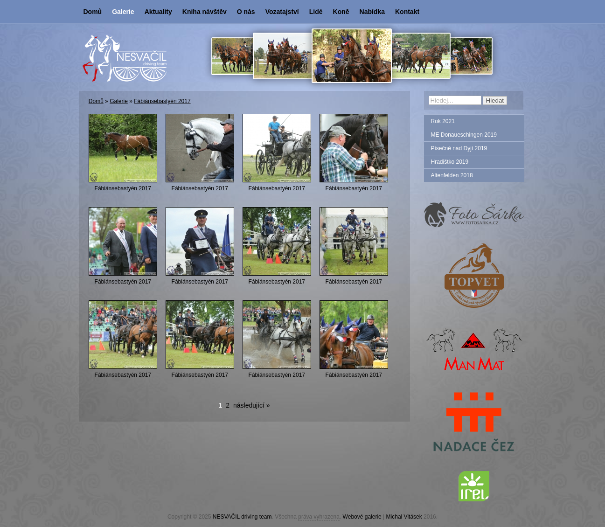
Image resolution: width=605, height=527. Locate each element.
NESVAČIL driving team (242, 516)
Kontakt (407, 11)
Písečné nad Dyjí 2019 (459, 148)
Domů (92, 11)
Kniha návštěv (204, 11)
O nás (246, 11)
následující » (251, 405)
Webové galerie (362, 516)
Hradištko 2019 (450, 162)
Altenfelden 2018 (452, 175)
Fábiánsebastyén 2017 (162, 101)
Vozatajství (282, 11)
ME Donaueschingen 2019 (464, 135)
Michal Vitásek (404, 516)
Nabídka (372, 11)
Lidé (316, 11)
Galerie (123, 11)
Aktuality (158, 11)
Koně (341, 11)
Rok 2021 (443, 121)
